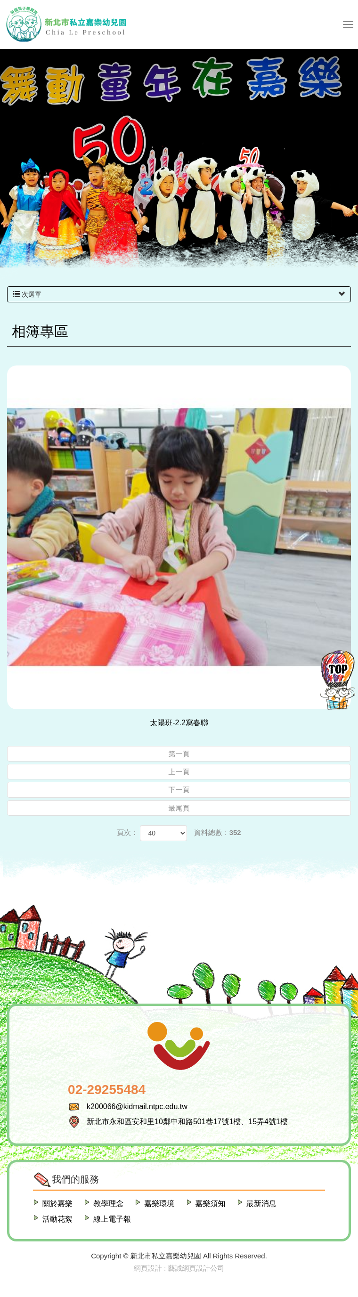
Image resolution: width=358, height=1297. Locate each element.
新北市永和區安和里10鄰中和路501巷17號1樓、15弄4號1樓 (187, 1122)
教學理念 (108, 1204)
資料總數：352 (217, 832)
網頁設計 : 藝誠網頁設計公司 (179, 1268)
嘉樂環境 (159, 1204)
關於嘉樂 (57, 1204)
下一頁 (179, 790)
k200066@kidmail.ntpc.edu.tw (137, 1106)
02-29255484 (107, 1089)
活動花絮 (57, 1219)
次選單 (179, 294)
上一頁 (179, 772)
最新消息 (261, 1204)
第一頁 (179, 754)
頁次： (127, 832)
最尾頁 (179, 808)
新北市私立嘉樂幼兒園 (66, 24)
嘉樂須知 (210, 1204)
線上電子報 (112, 1219)
